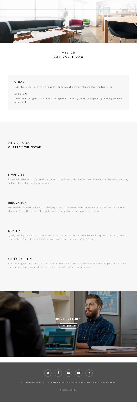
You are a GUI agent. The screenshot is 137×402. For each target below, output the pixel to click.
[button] (131, 4)
